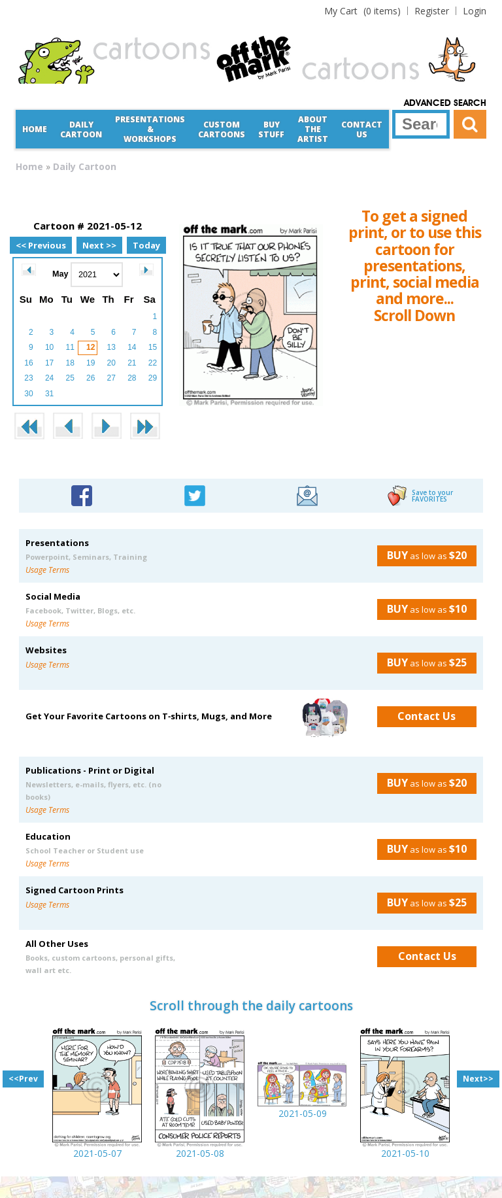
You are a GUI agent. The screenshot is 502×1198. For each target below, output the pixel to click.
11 (69, 347)
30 (28, 393)
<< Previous (41, 245)
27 (111, 378)
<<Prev (23, 1078)
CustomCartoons (221, 129)
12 (90, 347)
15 (152, 347)
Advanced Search (445, 103)
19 (90, 363)
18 (69, 363)
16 (28, 363)
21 (131, 363)
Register (431, 11)
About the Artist (312, 129)
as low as (422, 555)
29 (152, 378)
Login (474, 11)
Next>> (478, 1078)
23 (28, 378)
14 (131, 347)
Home (34, 129)
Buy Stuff (271, 129)
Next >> (99, 245)
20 (111, 363)
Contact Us (361, 129)
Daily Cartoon (81, 129)
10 (49, 347)
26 (90, 378)
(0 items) (362, 11)
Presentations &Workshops (150, 129)
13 (111, 347)
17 (49, 363)
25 (69, 378)
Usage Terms (47, 569)
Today (146, 245)
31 (49, 393)
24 (49, 378)
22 (152, 363)
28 (131, 378)
